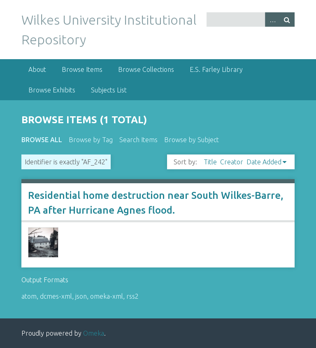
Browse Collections (146, 69)
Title (210, 162)
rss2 (132, 296)
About (37, 69)
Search (287, 19)
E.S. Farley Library (216, 69)
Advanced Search (272, 19)
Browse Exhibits (51, 90)
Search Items (138, 139)
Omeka (93, 333)
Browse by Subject (191, 139)
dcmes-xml (56, 296)
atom (29, 296)
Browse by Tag (91, 139)
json (81, 296)
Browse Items (82, 69)
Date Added (263, 162)
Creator (231, 162)
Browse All (41, 139)
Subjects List (109, 90)
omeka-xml (106, 296)
